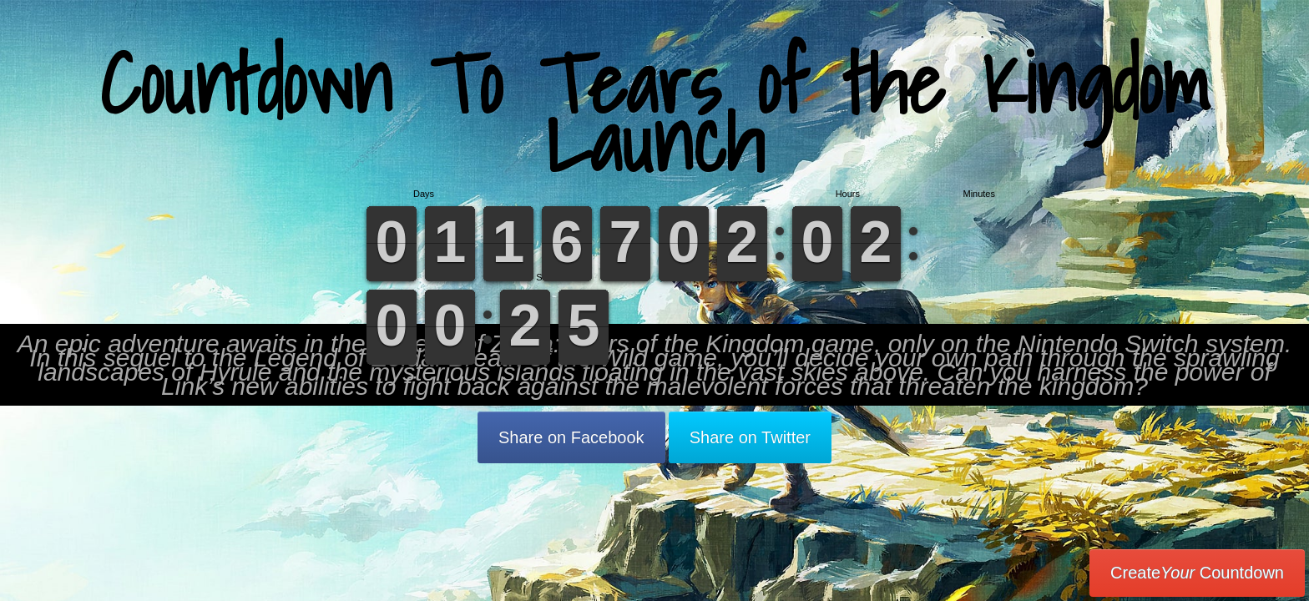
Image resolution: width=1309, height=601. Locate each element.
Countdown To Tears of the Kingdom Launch (655, 112)
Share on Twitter (750, 437)
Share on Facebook (571, 437)
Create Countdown (1197, 572)
